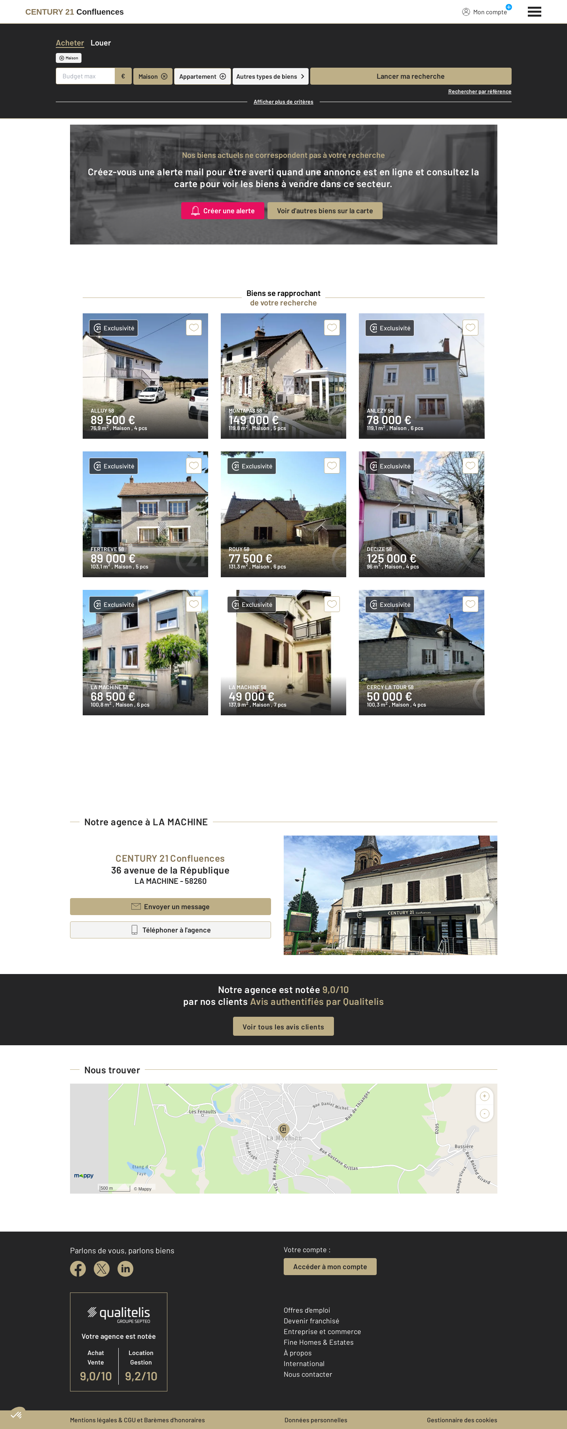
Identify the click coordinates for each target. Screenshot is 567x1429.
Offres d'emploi (307, 1310)
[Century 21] (74, 11)
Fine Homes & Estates (319, 1342)
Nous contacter (308, 1374)
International (304, 1363)
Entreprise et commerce (322, 1331)
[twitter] (102, 1269)
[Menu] (535, 11)
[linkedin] (125, 1269)
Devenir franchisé (311, 1320)
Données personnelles (315, 1419)
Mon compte (484, 11)
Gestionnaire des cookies (462, 1419)
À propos (298, 1352)
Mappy (145, 1188)
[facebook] (78, 1269)
